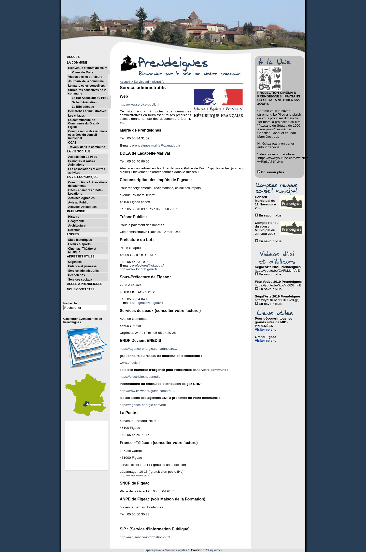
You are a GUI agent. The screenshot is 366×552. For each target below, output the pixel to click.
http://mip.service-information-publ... (146, 537)
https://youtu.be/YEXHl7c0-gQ (277, 300)
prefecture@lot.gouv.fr (148, 265)
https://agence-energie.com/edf (143, 405)
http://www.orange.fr (135, 475)
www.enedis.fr (130, 362)
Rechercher (71, 303)
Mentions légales (176, 550)
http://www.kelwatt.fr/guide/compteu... (147, 391)
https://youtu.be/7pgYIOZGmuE (278, 285)
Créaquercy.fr (213, 550)
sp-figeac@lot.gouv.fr (147, 303)
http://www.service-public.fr (140, 104)
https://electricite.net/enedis (140, 376)
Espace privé (152, 550)
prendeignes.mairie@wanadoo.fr (156, 145)
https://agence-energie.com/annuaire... (148, 348)
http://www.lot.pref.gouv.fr (138, 269)
